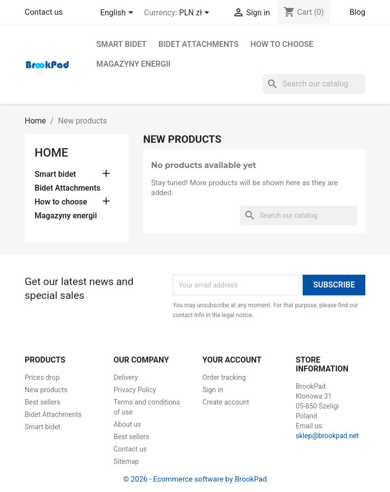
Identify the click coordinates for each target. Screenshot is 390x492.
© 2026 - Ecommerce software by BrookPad (195, 479)
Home (51, 153)
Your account (232, 360)
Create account (225, 402)
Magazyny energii (133, 64)
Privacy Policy (135, 390)
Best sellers (42, 402)
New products (46, 390)
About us (127, 424)
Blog (357, 12)
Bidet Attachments (198, 44)
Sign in (212, 390)
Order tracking (224, 377)
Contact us (44, 12)
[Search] (314, 84)
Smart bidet (121, 44)
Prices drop (42, 377)
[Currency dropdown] (196, 13)
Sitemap (126, 461)
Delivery (126, 377)
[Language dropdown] (118, 13)
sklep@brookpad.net (327, 436)
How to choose (281, 44)
